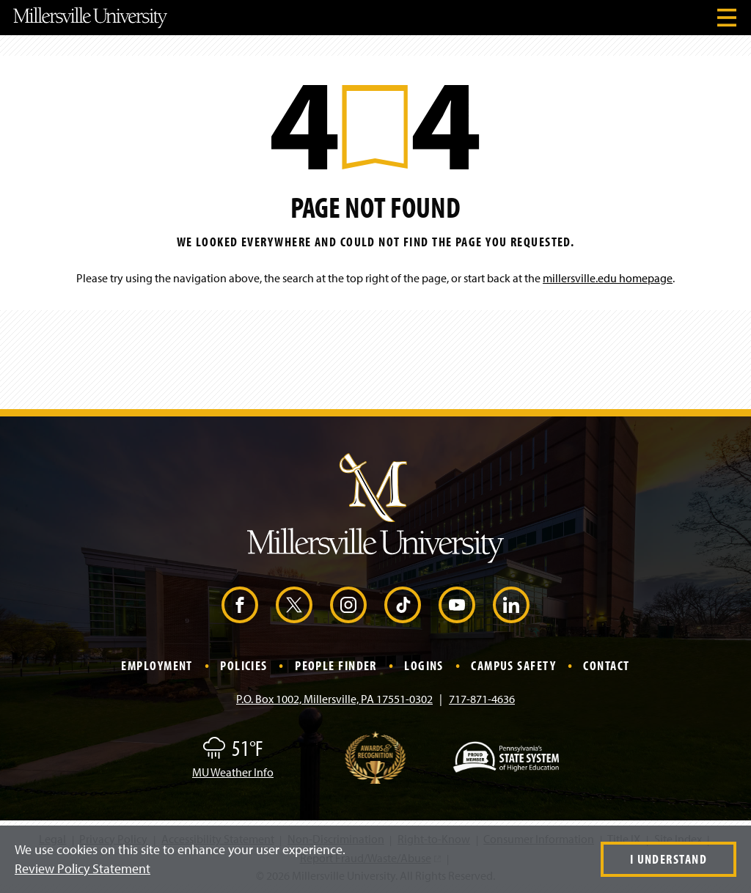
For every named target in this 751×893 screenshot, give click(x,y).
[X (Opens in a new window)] (294, 605)
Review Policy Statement (82, 868)
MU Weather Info (233, 772)
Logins (424, 665)
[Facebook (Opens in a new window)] (239, 605)
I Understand (668, 858)
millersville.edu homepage (608, 278)
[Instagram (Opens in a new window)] (348, 605)
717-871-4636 (482, 698)
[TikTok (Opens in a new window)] (402, 605)
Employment (156, 665)
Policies (244, 665)
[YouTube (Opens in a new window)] (457, 605)
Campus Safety (513, 665)
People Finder (336, 665)
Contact (606, 665)
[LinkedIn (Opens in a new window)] (511, 605)
